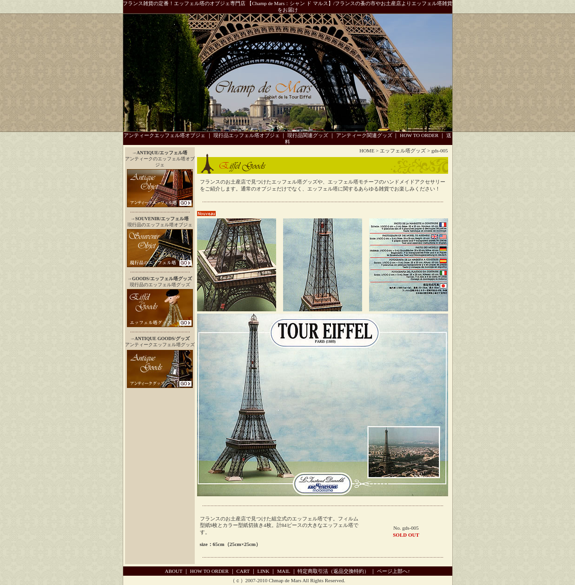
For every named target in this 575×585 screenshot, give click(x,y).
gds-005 (439, 150)
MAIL (283, 571)
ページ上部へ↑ (393, 571)
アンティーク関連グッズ (364, 135)
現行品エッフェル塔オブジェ (246, 135)
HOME (366, 150)
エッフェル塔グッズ (403, 150)
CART (242, 571)
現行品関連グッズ (307, 135)
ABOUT (174, 571)
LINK (263, 571)
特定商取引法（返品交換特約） (333, 571)
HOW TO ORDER (419, 135)
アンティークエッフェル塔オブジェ (164, 135)
